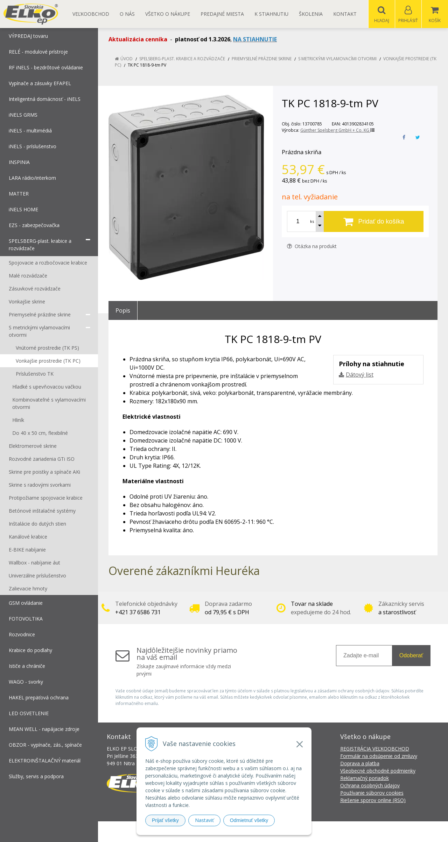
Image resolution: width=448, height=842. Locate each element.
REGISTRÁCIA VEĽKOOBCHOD (374, 749)
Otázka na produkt (312, 246)
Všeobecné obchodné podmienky (377, 771)
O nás (127, 14)
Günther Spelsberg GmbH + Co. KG (337, 131)
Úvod (126, 59)
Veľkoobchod (90, 14)
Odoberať (411, 656)
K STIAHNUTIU (271, 14)
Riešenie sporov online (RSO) (373, 800)
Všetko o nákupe (167, 14)
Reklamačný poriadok (364, 778)
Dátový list (359, 375)
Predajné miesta (222, 14)
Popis (122, 311)
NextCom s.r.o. (349, 832)
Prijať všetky (165, 820)
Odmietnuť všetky (249, 820)
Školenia (311, 14)
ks (312, 221)
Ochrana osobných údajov (370, 785)
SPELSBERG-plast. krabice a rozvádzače (182, 59)
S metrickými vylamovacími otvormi (337, 59)
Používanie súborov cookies (372, 793)
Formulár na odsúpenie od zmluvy (378, 756)
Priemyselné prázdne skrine (262, 59)
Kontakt (345, 14)
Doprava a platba (359, 763)
